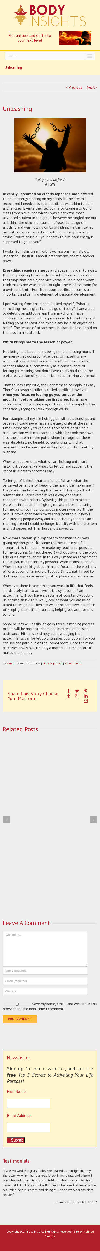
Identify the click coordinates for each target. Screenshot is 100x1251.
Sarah (10, 663)
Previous (75, 87)
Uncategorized (52, 663)
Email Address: (19, 1116)
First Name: (50, 1098)
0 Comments (73, 663)
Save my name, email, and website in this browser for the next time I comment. (50, 1006)
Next (91, 87)
